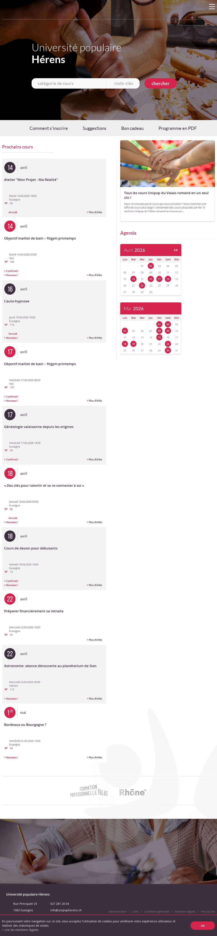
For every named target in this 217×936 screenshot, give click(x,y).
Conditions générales (157, 911)
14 (133, 279)
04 (124, 331)
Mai (134, 308)
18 (167, 279)
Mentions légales (185, 911)
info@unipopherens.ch (66, 910)
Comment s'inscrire (49, 128)
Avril (134, 250)
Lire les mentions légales (22, 930)
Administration (118, 911)
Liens (135, 911)
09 (167, 331)
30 (167, 350)
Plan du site (208, 911)
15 (159, 337)
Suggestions (94, 128)
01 (159, 324)
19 (133, 344)
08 (159, 331)
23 (167, 344)
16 (150, 279)
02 (150, 266)
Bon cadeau (132, 128)
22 (142, 285)
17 (159, 279)
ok (203, 925)
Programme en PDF (178, 128)
